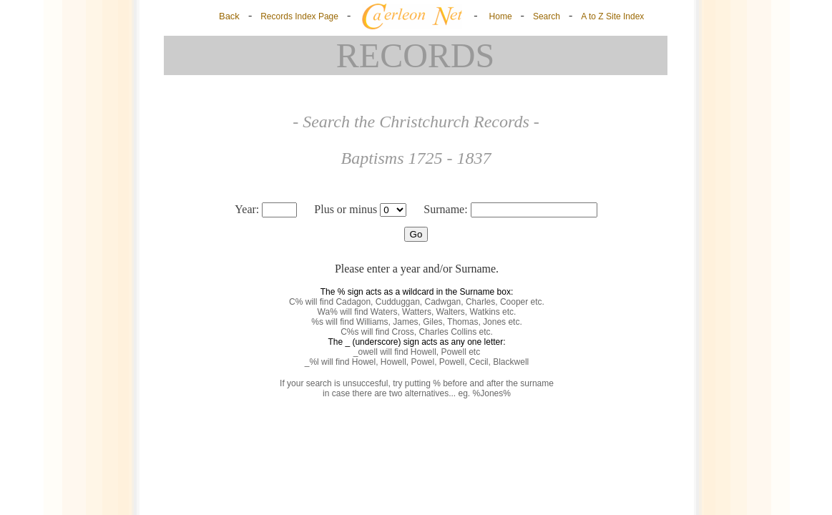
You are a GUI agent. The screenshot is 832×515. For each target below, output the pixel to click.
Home (500, 16)
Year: (267, 209)
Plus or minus (354, 209)
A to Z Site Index (612, 16)
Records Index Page (299, 16)
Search (546, 16)
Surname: (510, 209)
